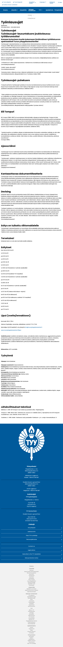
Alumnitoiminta (31, 606)
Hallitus (31, 638)
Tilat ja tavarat (31, 579)
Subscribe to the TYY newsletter (31, 554)
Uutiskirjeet (31, 632)
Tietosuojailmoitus (31, 539)
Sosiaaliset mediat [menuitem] (32, 2)
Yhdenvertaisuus (31, 622)
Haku (60, 2)
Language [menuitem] (42, 2)
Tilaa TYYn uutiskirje (31, 535)
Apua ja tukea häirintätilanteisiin (31, 571)
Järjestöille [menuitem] (23, 10)
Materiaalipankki (31, 623)
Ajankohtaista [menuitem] (49, 10)
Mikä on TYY (31, 610)
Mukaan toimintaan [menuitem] (31, 10)
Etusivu (30, 15)
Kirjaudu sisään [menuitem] (52, 2)
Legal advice (31, 550)
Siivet (31, 599)
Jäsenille (31, 568)
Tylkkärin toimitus (31, 640)
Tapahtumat (31, 605)
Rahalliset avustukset (31, 588)
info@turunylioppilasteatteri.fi (33, 327)
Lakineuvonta (31, 531)
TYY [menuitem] (40, 10)
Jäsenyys (31, 570)
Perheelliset (31, 578)
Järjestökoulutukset (31, 591)
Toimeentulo (31, 575)
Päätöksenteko (31, 611)
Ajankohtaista (31, 626)
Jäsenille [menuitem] (14, 10)
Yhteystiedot (31, 635)
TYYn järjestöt (31, 595)
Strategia (31, 612)
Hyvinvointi (31, 574)
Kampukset (31, 614)
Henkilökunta (31, 639)
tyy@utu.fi (35, 475)
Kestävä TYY (31, 619)
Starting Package (31, 582)
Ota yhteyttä (31, 528)
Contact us (31, 546)
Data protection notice (31, 558)
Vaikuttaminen (31, 615)
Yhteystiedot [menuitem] (58, 10)
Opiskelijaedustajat (31, 596)
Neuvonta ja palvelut (31, 573)
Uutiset (31, 627)
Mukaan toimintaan (31, 594)
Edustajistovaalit (31, 598)
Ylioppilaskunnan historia (31, 621)
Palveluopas (31, 585)
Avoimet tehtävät (32, 631)
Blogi (31, 630)
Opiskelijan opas (31, 583)
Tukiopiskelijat (31, 602)
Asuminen (31, 577)
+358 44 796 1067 (34, 477)
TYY (31, 608)
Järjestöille (31, 587)
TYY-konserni (31, 616)
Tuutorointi (31, 600)
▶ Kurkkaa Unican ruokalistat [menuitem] (9, 4)
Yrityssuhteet (32, 618)
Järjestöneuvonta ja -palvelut (31, 590)
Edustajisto (31, 636)
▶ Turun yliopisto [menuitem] (6, 2)
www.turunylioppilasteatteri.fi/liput (11, 330)
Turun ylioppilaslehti (31, 581)
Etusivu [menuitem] (5, 10)
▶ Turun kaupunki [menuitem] (17, 2)
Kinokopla (31, 603)
